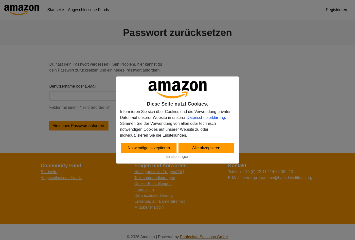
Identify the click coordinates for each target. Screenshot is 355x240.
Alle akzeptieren (206, 148)
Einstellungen (177, 156)
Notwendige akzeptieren (149, 148)
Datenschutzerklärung (206, 117)
